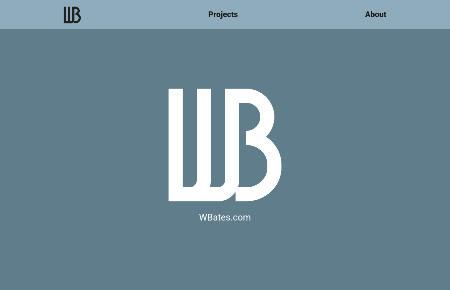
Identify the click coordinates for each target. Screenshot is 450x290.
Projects (223, 14)
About (375, 14)
